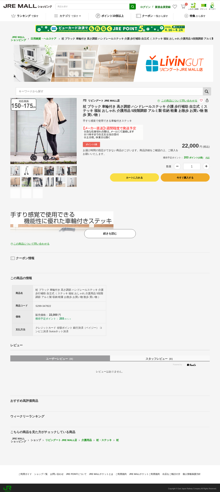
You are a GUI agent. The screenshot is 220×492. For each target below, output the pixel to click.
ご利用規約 (121, 472)
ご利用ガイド (25, 472)
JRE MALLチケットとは (101, 472)
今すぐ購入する (185, 176)
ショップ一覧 (41, 472)
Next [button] (61, 129)
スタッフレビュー (160, 356)
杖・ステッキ (104, 438)
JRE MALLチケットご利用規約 (144, 472)
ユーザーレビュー (60, 356)
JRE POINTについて (76, 472)
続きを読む (110, 231)
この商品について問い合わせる (179, 98)
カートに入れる (134, 176)
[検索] (207, 89)
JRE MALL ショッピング (18, 37)
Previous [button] (25, 129)
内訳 (208, 156)
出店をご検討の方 (171, 472)
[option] (43, 129)
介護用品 (86, 438)
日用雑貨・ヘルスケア (44, 36)
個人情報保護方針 (192, 472)
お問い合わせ (57, 472)
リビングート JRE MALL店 (61, 438)
